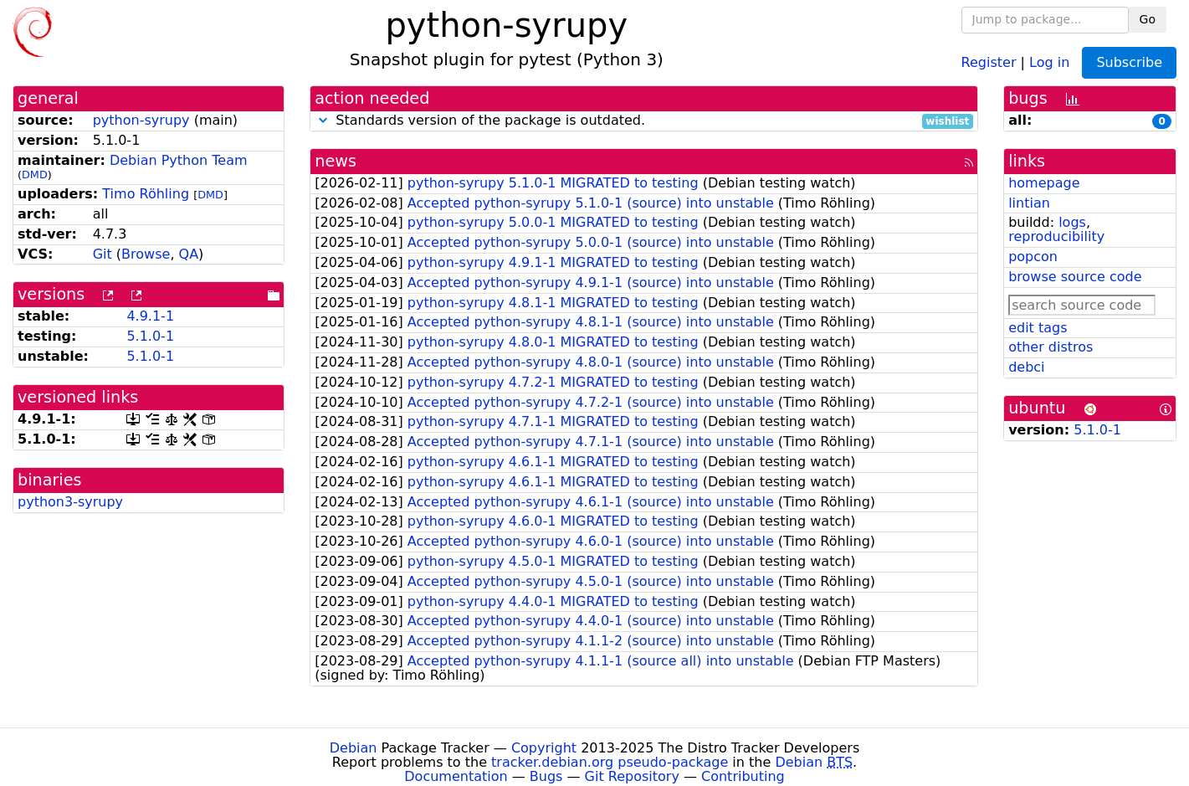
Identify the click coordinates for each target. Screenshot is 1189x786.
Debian (353, 748)
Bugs (546, 776)
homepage (1043, 183)
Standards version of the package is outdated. (644, 121)
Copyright (544, 748)
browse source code (1074, 277)
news (335, 161)
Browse (145, 254)
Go (1148, 19)
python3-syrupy (70, 502)
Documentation (455, 776)
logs (1072, 222)
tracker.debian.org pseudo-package (609, 762)
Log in (1049, 61)
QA (189, 254)
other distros (1050, 347)
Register (989, 61)
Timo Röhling (145, 194)
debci (1026, 367)
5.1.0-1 (150, 336)
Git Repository (632, 776)
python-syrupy (141, 120)
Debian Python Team (179, 160)
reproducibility (1056, 236)
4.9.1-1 (150, 316)
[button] (323, 120)
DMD (35, 174)
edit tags (1037, 328)
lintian (1029, 203)
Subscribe (1129, 62)
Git (102, 254)
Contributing (743, 776)
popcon (1033, 257)
